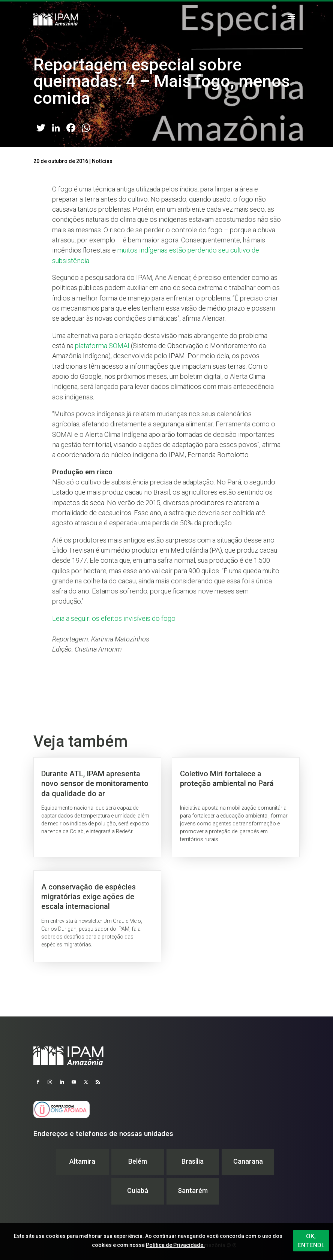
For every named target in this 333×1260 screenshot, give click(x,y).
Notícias (102, 161)
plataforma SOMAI (102, 346)
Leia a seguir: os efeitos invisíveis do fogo (114, 618)
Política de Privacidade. (175, 1245)
